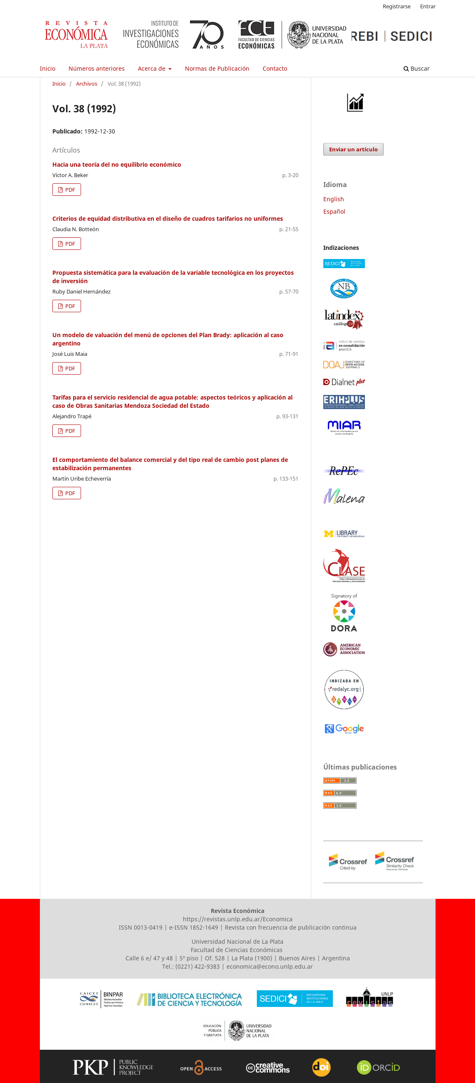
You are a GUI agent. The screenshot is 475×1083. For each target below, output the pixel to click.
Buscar (417, 68)
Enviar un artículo (353, 149)
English (333, 199)
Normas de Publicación (217, 68)
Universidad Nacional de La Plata (237, 941)
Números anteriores (97, 68)
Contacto (275, 68)
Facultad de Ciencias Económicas (237, 950)
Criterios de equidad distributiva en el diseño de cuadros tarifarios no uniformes (167, 218)
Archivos (86, 83)
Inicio (47, 68)
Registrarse (397, 6)
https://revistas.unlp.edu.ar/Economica (238, 919)
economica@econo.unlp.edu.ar (269, 966)
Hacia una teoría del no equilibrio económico (116, 164)
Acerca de (152, 68)
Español (334, 211)
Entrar (428, 6)
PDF (69, 189)
